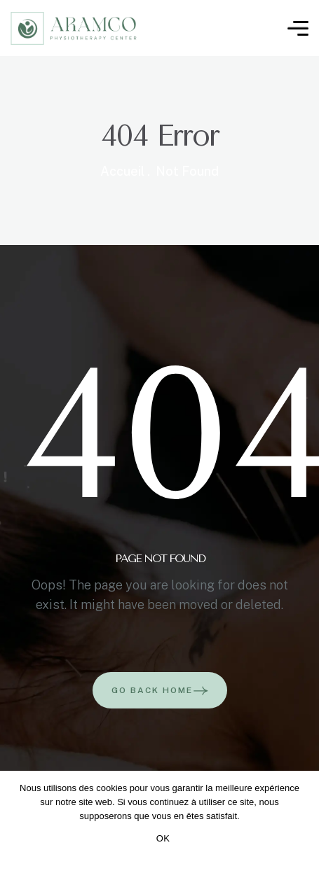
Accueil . (125, 171)
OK (163, 838)
